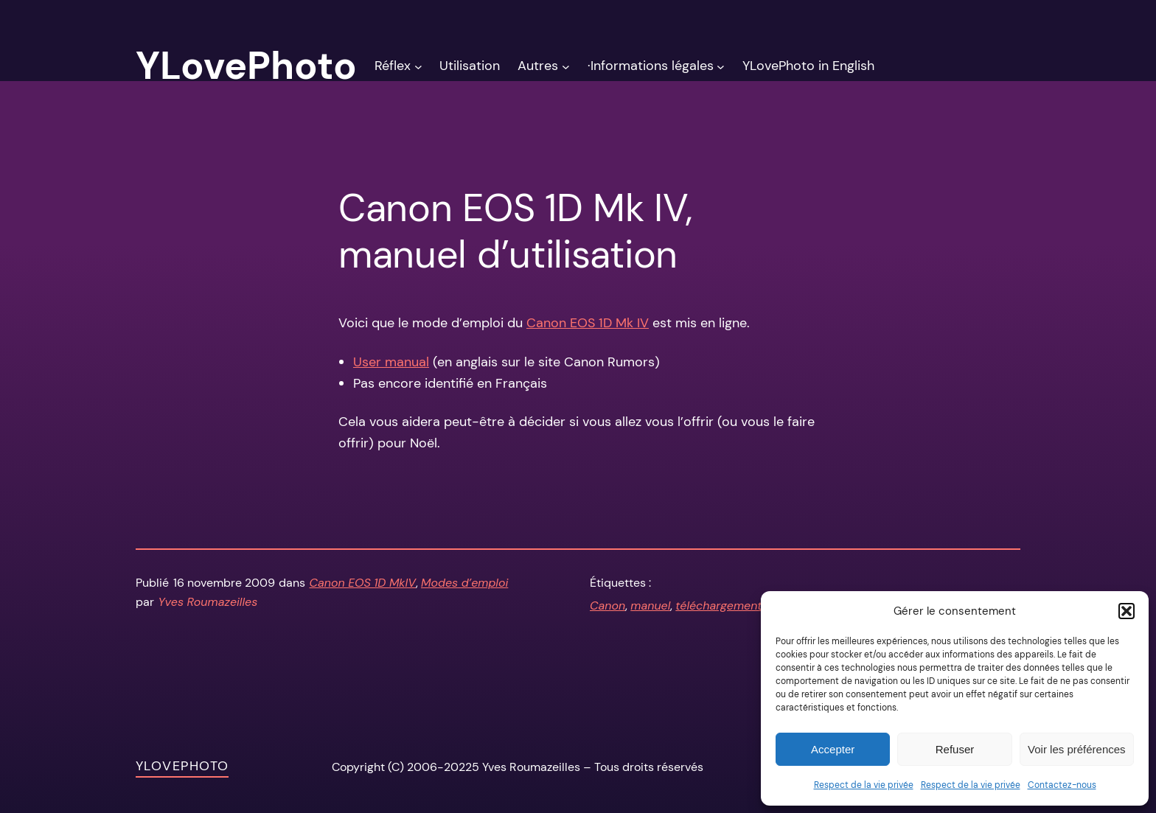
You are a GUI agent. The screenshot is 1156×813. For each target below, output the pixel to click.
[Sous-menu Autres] (566, 66)
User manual (391, 362)
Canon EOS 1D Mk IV (587, 323)
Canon (607, 605)
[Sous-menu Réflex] (418, 66)
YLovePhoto (182, 766)
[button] (1126, 611)
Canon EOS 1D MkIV (363, 582)
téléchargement (718, 605)
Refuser (955, 749)
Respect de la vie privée (863, 785)
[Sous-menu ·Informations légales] (721, 66)
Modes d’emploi (464, 582)
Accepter (832, 749)
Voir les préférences (1077, 749)
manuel (650, 605)
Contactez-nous (1062, 785)
